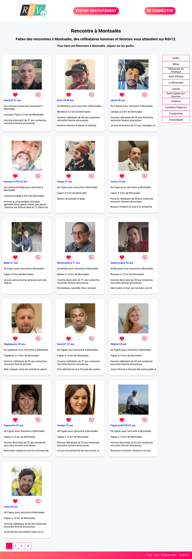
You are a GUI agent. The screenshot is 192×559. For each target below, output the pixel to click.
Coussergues (176, 119)
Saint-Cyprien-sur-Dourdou (176, 95)
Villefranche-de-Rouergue (176, 70)
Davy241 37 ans (65, 344)
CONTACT (184, 555)
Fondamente (176, 113)
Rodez (176, 58)
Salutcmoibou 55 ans (121, 262)
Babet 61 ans (11, 262)
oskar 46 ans (11, 506)
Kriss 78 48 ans (65, 100)
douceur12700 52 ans (15, 181)
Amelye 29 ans (65, 425)
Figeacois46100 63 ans (123, 425)
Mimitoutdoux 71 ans (68, 262)
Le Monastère (176, 82)
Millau (176, 64)
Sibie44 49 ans (118, 344)
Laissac (176, 88)
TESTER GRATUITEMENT (96, 11)
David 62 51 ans (12, 100)
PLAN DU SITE (169, 555)
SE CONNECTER (160, 11)
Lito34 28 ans (117, 100)
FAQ (150, 555)
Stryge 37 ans (64, 181)
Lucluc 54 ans (117, 181)
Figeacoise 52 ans (13, 425)
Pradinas (176, 101)
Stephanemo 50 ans (14, 344)
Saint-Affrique (176, 76)
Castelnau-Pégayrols (176, 107)
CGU (156, 555)
